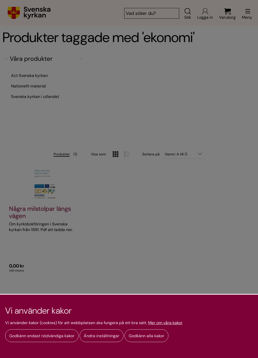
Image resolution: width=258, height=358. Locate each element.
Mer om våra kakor (165, 322)
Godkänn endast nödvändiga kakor (41, 336)
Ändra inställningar (101, 336)
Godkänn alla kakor (146, 336)
